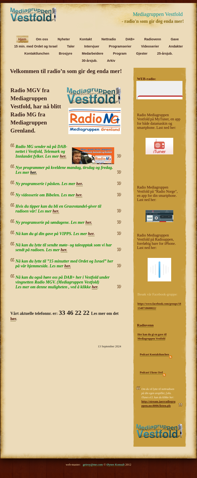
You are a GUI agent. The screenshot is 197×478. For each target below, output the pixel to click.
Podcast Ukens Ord (151, 372)
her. (63, 156)
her (79, 183)
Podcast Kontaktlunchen (154, 354)
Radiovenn (145, 325)
